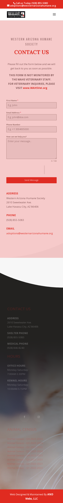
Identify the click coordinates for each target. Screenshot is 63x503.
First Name (12, 100)
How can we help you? (16, 136)
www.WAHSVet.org (35, 88)
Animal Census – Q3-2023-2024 (25, 442)
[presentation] (25, 169)
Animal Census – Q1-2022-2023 (25, 466)
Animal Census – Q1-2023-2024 (25, 450)
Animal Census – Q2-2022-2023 (25, 462)
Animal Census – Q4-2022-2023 (25, 454)
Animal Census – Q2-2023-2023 (25, 446)
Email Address (13, 112)
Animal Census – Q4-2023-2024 (25, 438)
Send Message (31, 180)
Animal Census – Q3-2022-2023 (25, 458)
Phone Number (13, 124)
